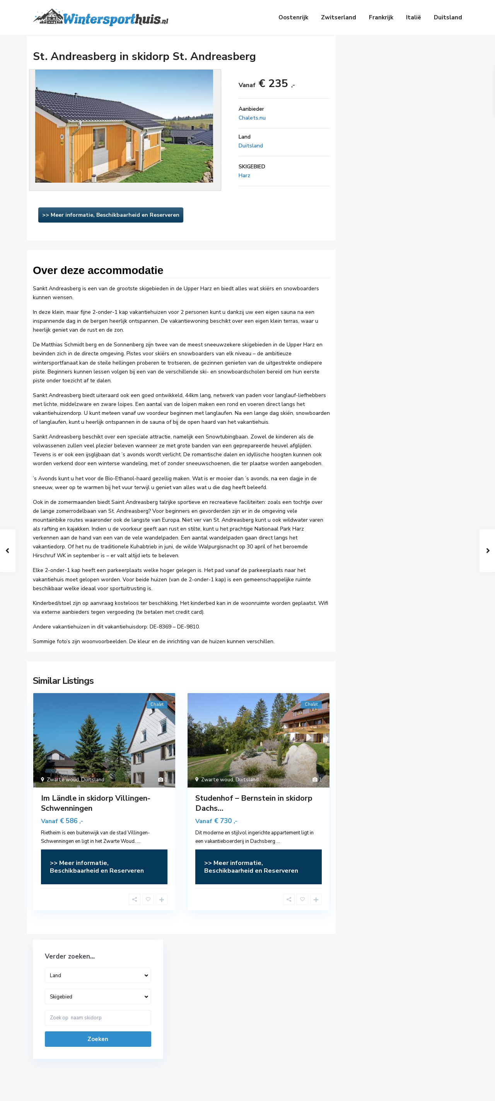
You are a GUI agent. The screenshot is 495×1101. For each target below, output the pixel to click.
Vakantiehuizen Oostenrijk (284, 1002)
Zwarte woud (63, 779)
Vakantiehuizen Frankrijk (281, 1037)
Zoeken (401, 135)
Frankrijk (381, 17)
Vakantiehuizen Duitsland (283, 1025)
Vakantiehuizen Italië (278, 1048)
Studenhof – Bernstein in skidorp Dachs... (253, 803)
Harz (244, 175)
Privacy (453, 1089)
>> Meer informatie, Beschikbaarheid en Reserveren (110, 215)
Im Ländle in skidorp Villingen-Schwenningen (95, 803)
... (138, 841)
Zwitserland (338, 17)
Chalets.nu (252, 118)
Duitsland (448, 17)
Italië (413, 17)
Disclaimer (420, 1089)
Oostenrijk (293, 17)
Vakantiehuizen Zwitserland (286, 1013)
